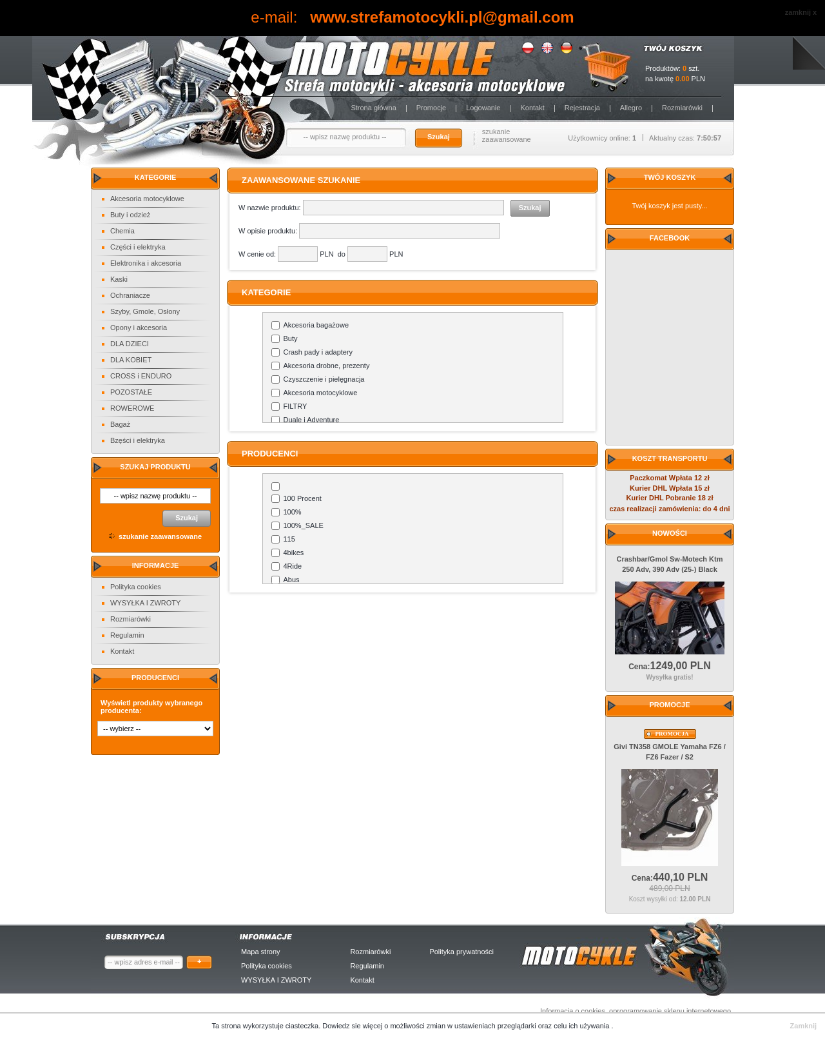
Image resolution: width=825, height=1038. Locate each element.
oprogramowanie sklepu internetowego (670, 1011)
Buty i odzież (130, 215)
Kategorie (156, 177)
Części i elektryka (138, 247)
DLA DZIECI (129, 344)
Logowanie (483, 108)
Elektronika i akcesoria (145, 263)
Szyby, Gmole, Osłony (145, 311)
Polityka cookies (135, 587)
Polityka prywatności (461, 951)
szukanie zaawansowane (506, 135)
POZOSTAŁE (131, 392)
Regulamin (127, 635)
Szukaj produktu (155, 467)
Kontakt (532, 108)
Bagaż (120, 424)
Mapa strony (260, 951)
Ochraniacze (130, 295)
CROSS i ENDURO (140, 376)
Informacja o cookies (572, 1011)
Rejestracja (582, 108)
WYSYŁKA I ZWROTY (145, 603)
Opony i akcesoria (138, 327)
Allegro (631, 108)
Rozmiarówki (682, 108)
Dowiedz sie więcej (353, 1026)
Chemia (122, 231)
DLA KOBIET (130, 360)
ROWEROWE (132, 408)
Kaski (119, 279)
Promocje (431, 108)
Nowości (669, 533)
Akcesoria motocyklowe (147, 198)
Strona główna (373, 108)
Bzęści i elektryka (137, 440)
